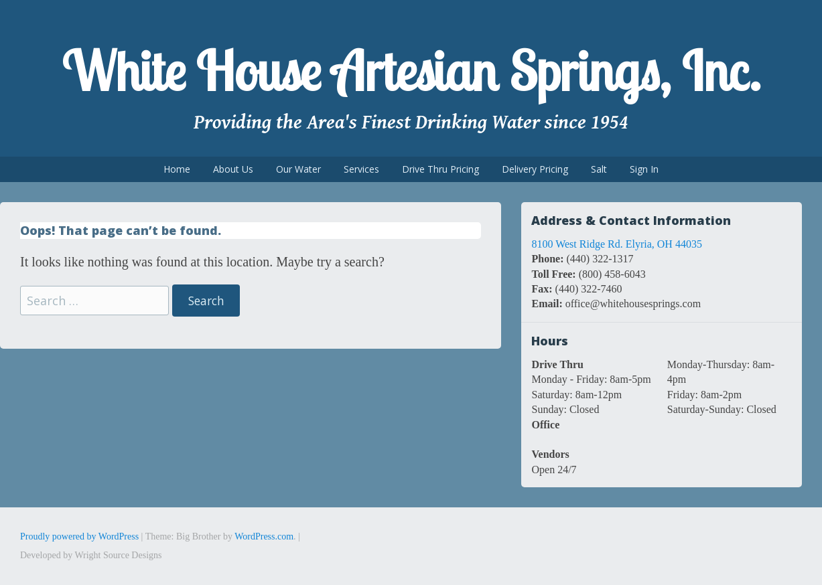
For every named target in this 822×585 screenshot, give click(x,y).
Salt (599, 169)
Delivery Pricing (535, 169)
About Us (233, 169)
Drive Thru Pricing (440, 169)
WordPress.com (263, 536)
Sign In (644, 169)
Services (361, 169)
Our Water (298, 169)
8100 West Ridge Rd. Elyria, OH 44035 (616, 244)
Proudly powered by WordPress (79, 536)
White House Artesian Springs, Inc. (411, 70)
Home (176, 169)
